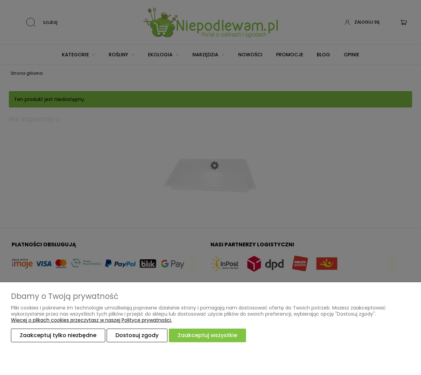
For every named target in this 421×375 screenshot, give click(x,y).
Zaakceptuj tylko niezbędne (58, 335)
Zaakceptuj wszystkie (207, 335)
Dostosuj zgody (137, 335)
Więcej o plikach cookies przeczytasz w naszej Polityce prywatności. (91, 320)
